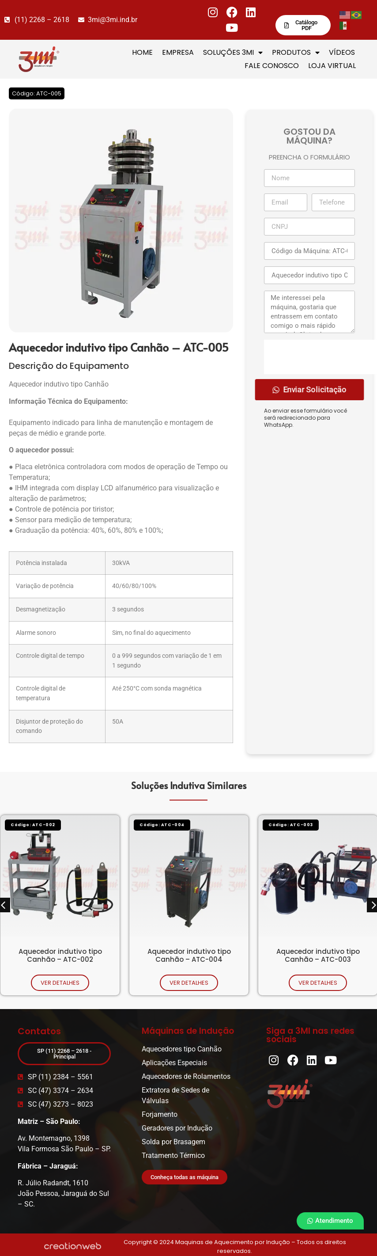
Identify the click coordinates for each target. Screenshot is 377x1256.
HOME (142, 52)
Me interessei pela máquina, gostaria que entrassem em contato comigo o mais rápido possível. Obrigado (309, 312)
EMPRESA (178, 52)
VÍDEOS (342, 52)
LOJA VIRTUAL (332, 66)
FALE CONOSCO (272, 66)
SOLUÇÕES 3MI (233, 52)
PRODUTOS (296, 52)
